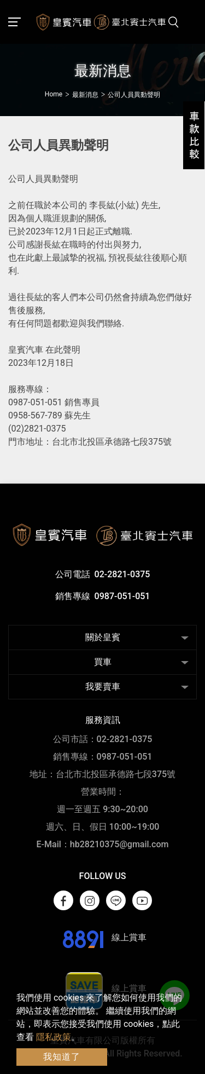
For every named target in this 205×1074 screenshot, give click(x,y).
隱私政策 (53, 1037)
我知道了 (61, 1057)
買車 (103, 662)
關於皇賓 (102, 637)
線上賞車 (102, 937)
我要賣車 (102, 686)
